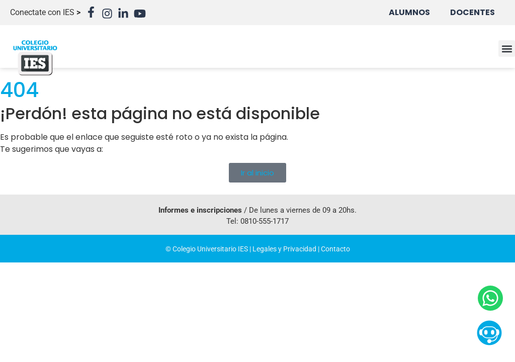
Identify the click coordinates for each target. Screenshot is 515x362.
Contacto (335, 249)
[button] (506, 48)
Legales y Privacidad (284, 249)
